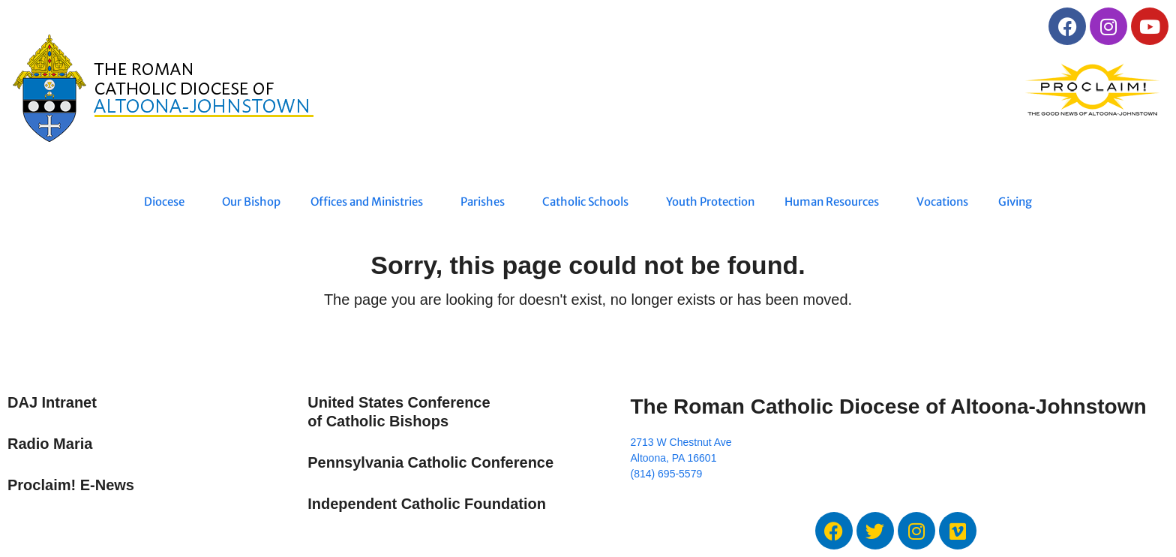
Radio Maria (50, 443)
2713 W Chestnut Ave (680, 442)
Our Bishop (251, 201)
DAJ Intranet (52, 402)
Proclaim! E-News (71, 485)
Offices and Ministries (370, 201)
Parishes (486, 201)
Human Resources (835, 201)
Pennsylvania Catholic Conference (431, 462)
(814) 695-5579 (666, 474)
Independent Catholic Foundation (427, 503)
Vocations (942, 201)
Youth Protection (710, 201)
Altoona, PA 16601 (673, 458)
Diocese (168, 201)
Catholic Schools (589, 201)
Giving (1015, 201)
